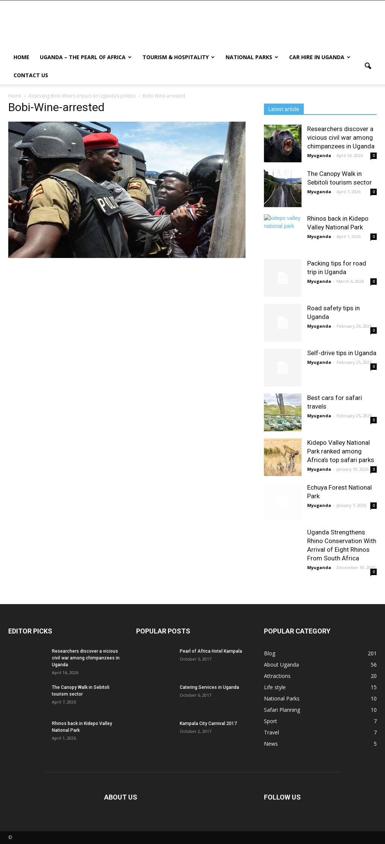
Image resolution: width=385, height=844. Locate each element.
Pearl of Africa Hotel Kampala (211, 651)
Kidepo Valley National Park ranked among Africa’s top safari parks (340, 451)
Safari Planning (282, 709)
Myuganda (319, 155)
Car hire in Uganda (319, 57)
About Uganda (281, 664)
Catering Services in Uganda (209, 687)
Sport (270, 721)
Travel (271, 732)
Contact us (31, 75)
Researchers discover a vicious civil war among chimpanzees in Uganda (340, 137)
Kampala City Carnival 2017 (208, 723)
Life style (275, 687)
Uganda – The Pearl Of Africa (86, 57)
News (271, 743)
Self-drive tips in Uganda (341, 353)
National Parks (252, 57)
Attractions (277, 675)
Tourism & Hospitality (178, 57)
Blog (269, 653)
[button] (368, 66)
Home (21, 57)
